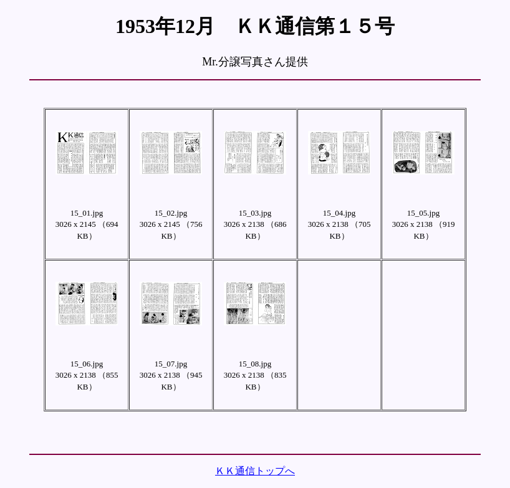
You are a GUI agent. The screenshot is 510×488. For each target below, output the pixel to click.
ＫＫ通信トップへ (255, 471)
